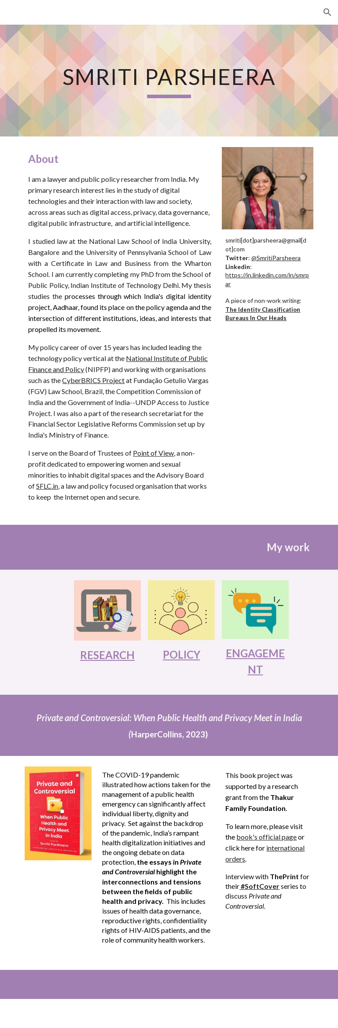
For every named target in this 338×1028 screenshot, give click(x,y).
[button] (327, 12)
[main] (169, 80)
